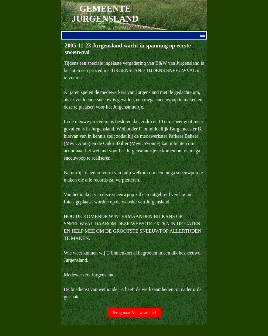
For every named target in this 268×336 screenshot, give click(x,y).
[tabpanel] (134, 180)
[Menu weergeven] (202, 35)
